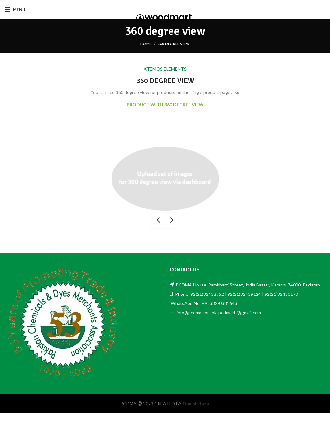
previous (158, 220)
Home (145, 44)
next (172, 220)
